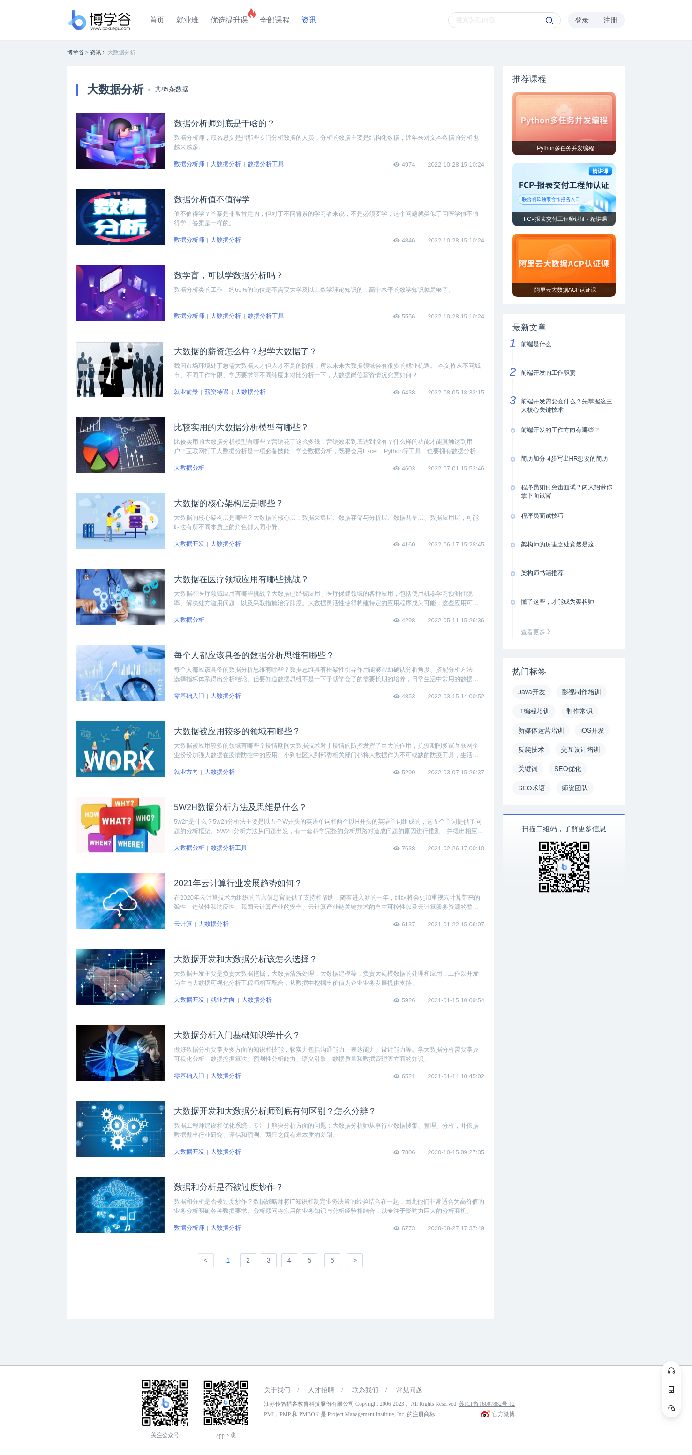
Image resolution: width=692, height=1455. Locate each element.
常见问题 (409, 1390)
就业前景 (186, 391)
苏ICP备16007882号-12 (487, 1404)
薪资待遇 (216, 391)
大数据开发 (189, 543)
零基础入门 (189, 695)
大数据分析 (226, 163)
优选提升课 (229, 20)
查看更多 (538, 632)
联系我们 (365, 1390)
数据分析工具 (266, 163)
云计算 (183, 923)
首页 (157, 20)
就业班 (187, 20)
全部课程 (275, 20)
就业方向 (186, 771)
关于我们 (277, 1390)
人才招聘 (321, 1390)
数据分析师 (189, 163)
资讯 (308, 20)
